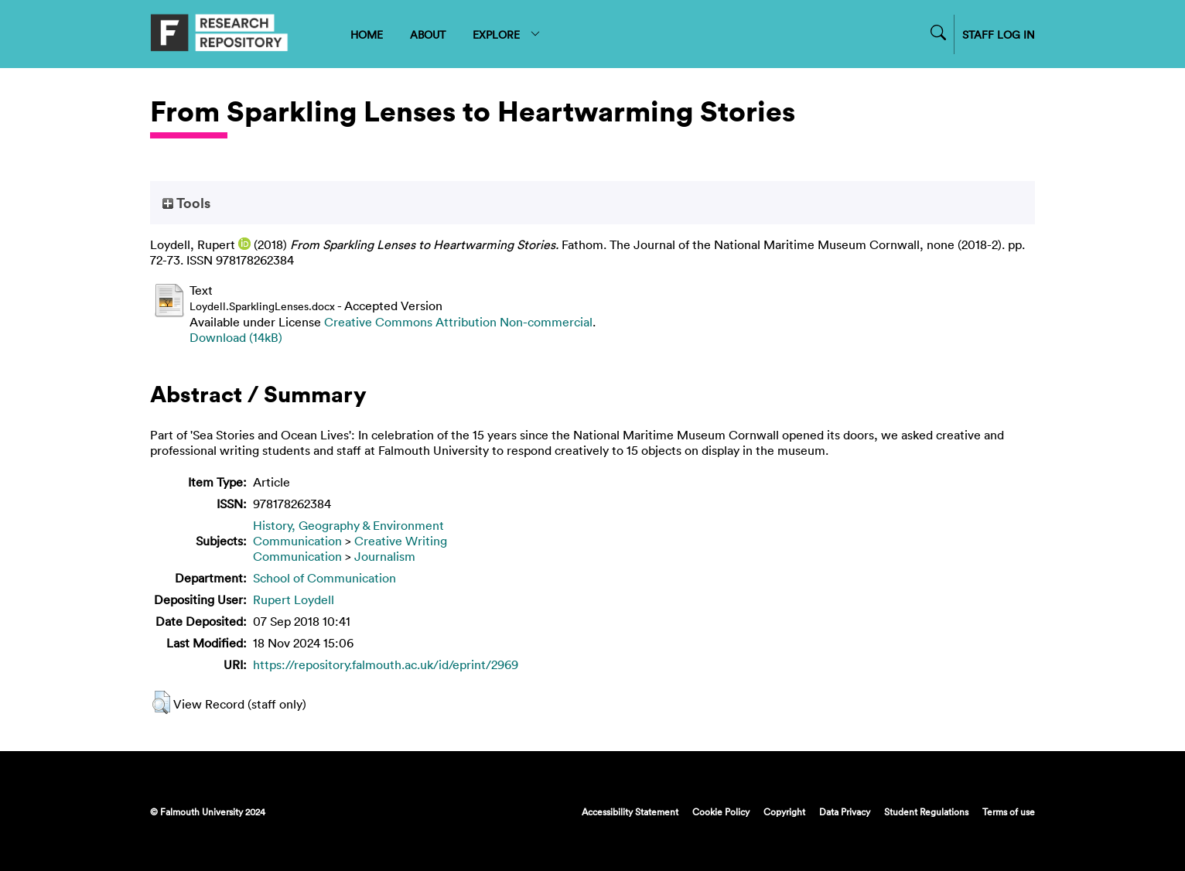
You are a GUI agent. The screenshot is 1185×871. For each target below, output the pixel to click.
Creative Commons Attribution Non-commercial (458, 322)
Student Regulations (926, 811)
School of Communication (324, 578)
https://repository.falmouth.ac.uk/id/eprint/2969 (385, 664)
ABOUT (428, 34)
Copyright (784, 811)
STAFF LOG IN (998, 34)
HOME (366, 34)
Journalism (384, 556)
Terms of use (1008, 811)
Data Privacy (844, 811)
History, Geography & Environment (348, 525)
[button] (161, 702)
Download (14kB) (236, 337)
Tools (186, 202)
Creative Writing (400, 540)
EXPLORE (507, 34)
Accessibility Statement (630, 811)
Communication (297, 540)
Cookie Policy (721, 811)
